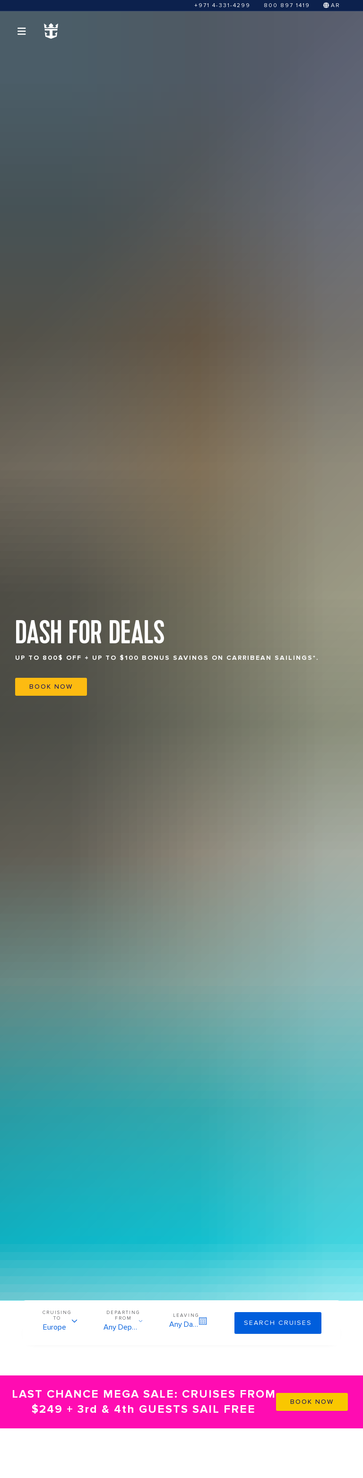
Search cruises (278, 1323)
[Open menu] (21, 31)
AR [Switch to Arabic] (331, 5)
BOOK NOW (51, 687)
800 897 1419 (287, 5)
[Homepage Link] (51, 31)
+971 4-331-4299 (222, 5)
